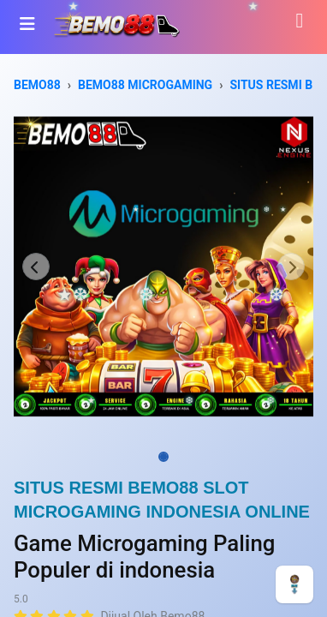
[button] (36, 266)
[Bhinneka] (116, 23)
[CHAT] (294, 583)
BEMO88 (37, 85)
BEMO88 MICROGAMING (145, 85)
